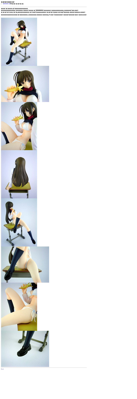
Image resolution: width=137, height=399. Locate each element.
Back (2, 369)
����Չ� (6, 4)
